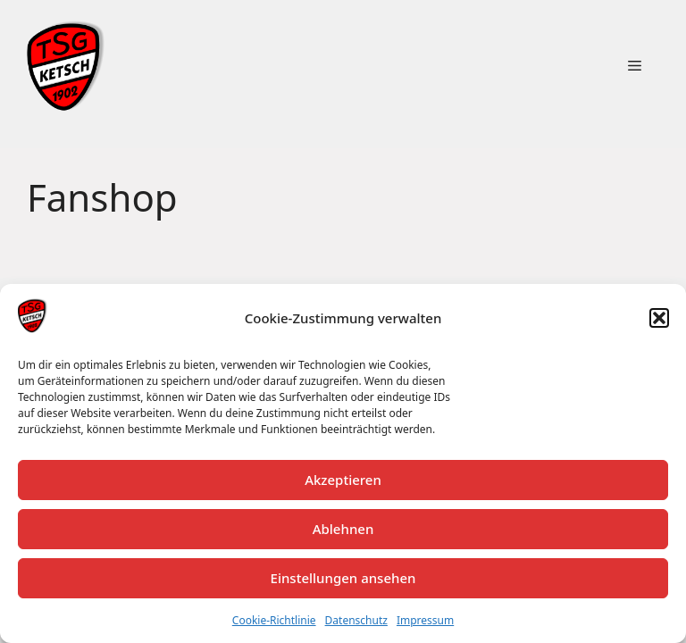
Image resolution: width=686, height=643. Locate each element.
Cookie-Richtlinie (274, 620)
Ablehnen (343, 529)
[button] (659, 318)
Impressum (425, 620)
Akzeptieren (343, 480)
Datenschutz (356, 620)
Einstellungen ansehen (343, 578)
